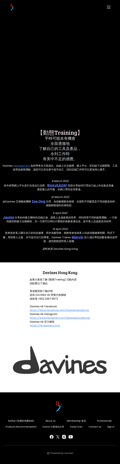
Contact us (95, 426)
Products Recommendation (21, 426)
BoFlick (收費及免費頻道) (21, 420)
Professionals (104, 420)
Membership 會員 (76, 420)
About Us (50, 420)
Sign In (110, 426)
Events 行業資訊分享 (53, 426)
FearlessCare (21, 166)
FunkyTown (76, 426)
